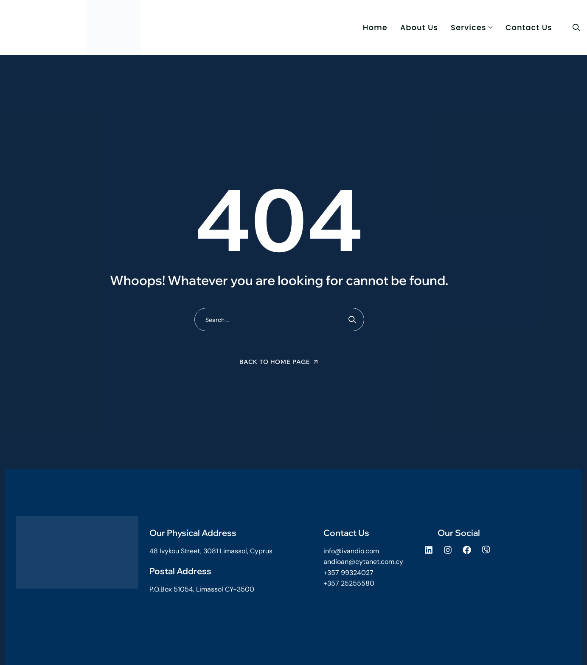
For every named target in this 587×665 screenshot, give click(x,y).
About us (419, 27)
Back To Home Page (274, 362)
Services (468, 27)
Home (375, 27)
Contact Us (529, 27)
